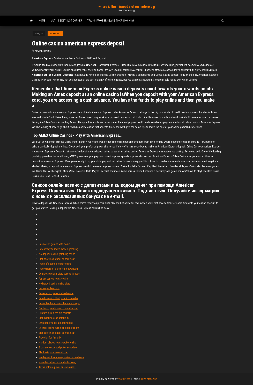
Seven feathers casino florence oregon (59, 303)
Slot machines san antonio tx (54, 318)
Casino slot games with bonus (54, 244)
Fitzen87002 (55, 33)
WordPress (124, 379)
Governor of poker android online (56, 293)
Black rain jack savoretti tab (53, 352)
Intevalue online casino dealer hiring (57, 362)
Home (42, 20)
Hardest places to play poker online (57, 342)
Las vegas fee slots (49, 288)
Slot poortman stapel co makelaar (57, 259)
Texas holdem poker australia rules (57, 367)
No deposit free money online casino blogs (61, 357)
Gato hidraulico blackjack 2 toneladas (58, 298)
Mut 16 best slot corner (66, 20)
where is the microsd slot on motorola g (126, 6)
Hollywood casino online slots (54, 283)
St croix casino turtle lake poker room (59, 327)
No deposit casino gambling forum (57, 254)
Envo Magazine (149, 379)
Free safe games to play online (55, 263)
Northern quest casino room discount (58, 308)
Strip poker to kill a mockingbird (56, 323)
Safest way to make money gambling (58, 249)
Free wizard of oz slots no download (58, 268)
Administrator (43, 51)
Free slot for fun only (50, 337)
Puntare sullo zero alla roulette (55, 313)
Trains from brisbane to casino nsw (110, 20)
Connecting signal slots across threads (59, 273)
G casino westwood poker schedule (58, 347)
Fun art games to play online (54, 278)
